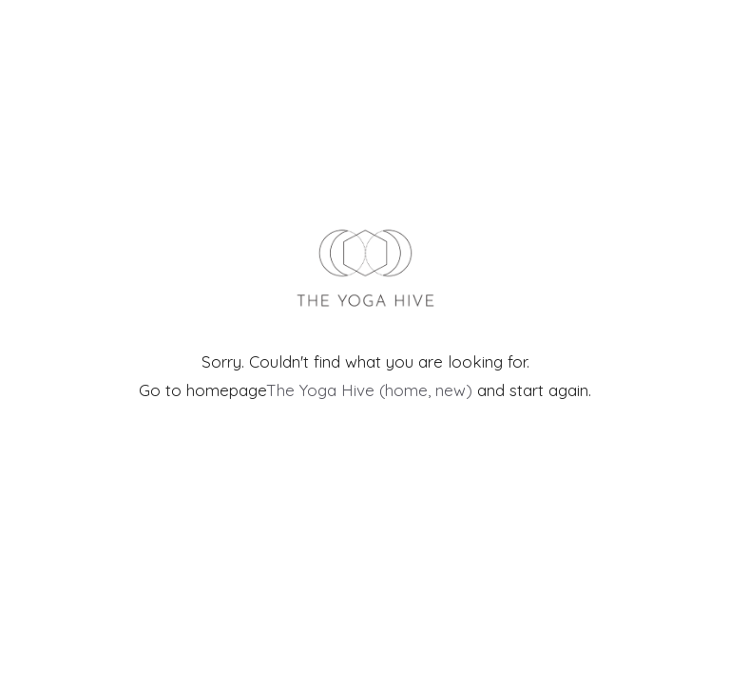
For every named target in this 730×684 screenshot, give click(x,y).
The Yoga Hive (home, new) (369, 390)
